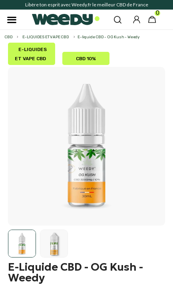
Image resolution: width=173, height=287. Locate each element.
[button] (117, 20)
